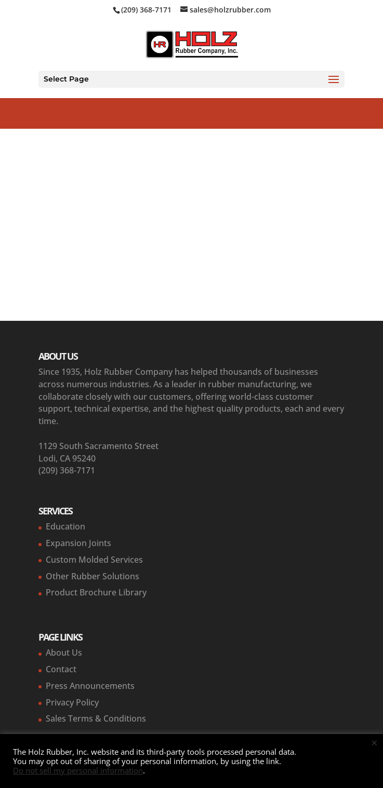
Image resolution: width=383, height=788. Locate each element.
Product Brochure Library (96, 592)
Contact (61, 669)
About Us (64, 652)
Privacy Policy (72, 702)
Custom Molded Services (94, 559)
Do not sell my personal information (78, 770)
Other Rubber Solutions (92, 576)
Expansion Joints (78, 543)
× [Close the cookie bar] (374, 742)
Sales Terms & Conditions (96, 718)
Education (65, 526)
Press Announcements (90, 685)
